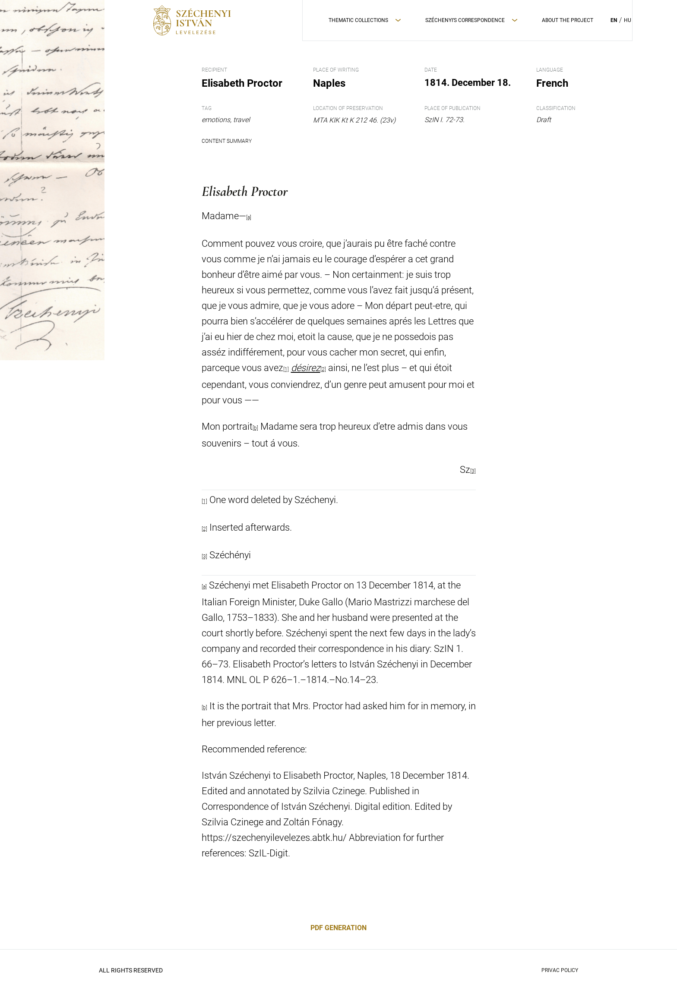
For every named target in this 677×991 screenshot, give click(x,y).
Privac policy (559, 970)
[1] (286, 369)
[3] (473, 471)
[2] (323, 369)
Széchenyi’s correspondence (465, 20)
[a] (204, 587)
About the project (567, 20)
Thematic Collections (358, 20)
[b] (255, 428)
